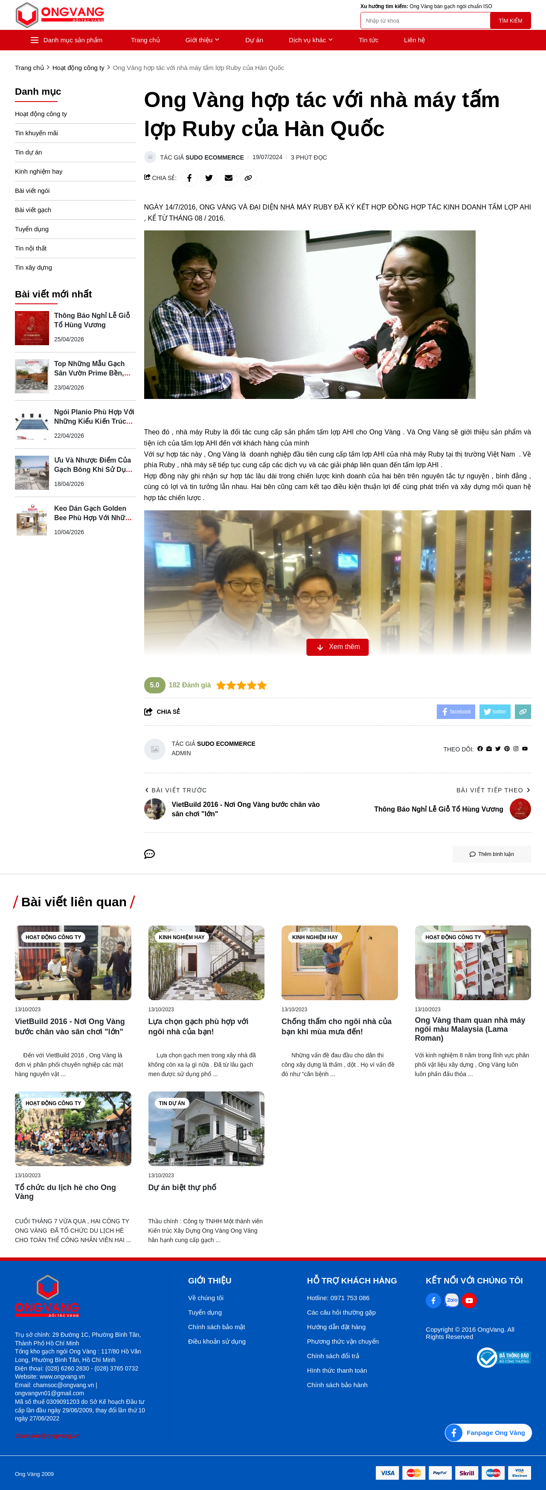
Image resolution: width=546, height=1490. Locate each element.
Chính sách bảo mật (216, 1326)
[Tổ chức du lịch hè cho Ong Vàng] (73, 1128)
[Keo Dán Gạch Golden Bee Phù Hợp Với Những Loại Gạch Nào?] (32, 521)
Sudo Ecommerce (215, 157)
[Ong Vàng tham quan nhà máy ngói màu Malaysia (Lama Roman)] (473, 962)
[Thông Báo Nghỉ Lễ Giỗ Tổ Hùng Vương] (32, 328)
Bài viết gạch (33, 209)
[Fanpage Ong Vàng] (488, 1432)
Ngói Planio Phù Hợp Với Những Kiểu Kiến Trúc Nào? (94, 421)
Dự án (254, 40)
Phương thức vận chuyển (343, 1341)
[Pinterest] (507, 749)
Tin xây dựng (33, 267)
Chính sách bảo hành (337, 1384)
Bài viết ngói (32, 190)
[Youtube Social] (469, 1300)
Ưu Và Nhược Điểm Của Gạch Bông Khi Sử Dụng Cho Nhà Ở (94, 470)
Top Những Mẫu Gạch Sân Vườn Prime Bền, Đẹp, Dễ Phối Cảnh (89, 373)
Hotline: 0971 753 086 (338, 1297)
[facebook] (480, 749)
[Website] (489, 749)
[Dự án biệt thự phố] (206, 1128)
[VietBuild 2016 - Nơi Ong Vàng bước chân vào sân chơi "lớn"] (73, 962)
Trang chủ (145, 40)
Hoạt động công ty (41, 113)
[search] (445, 20)
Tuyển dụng (32, 229)
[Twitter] (498, 749)
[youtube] (525, 749)
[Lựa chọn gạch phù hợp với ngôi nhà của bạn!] (206, 962)
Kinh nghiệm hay (38, 171)
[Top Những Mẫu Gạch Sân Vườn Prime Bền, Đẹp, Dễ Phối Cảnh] (32, 376)
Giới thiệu (203, 40)
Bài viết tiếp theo (493, 790)
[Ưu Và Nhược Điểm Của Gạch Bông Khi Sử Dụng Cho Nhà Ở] (32, 473)
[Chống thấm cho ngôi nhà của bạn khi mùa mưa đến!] (340, 962)
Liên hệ (414, 40)
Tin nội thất (30, 248)
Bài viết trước (175, 790)
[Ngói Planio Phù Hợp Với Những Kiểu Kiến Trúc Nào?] (32, 424)
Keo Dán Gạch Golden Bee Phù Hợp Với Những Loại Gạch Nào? (94, 518)
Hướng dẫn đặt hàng (336, 1326)
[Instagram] (516, 749)
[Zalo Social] (451, 1300)
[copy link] (248, 177)
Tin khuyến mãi (36, 133)
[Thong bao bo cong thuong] (504, 1365)
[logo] (60, 15)
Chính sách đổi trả (333, 1355)
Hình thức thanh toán (337, 1370)
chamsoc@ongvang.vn (47, 1435)
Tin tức (368, 40)
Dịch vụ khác (311, 40)
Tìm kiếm (510, 20)
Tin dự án (28, 152)
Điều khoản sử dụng (217, 1341)
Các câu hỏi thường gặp (341, 1312)
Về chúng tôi (206, 1297)
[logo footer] (83, 1296)
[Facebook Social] (433, 1300)
